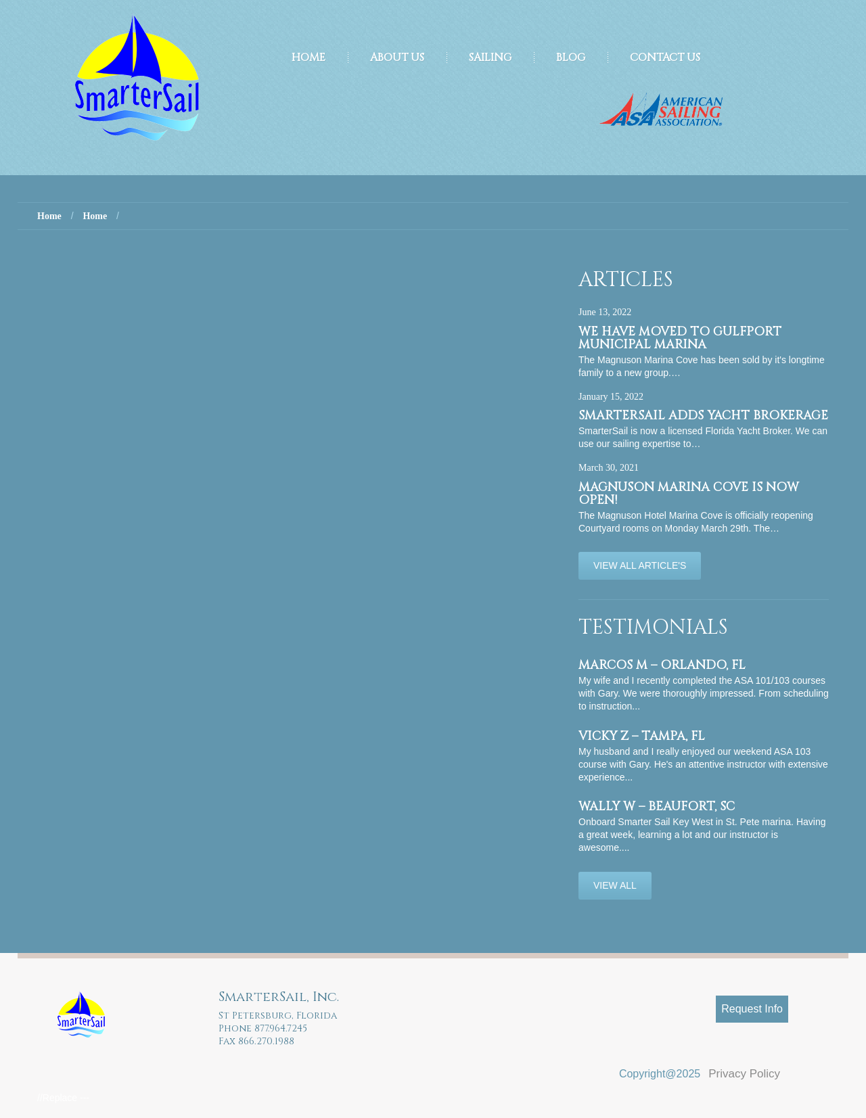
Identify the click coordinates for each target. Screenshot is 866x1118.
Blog (570, 57)
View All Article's (639, 565)
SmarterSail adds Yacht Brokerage (703, 415)
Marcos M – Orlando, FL (662, 665)
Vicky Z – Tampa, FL (641, 736)
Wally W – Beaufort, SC (656, 806)
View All (615, 885)
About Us (397, 57)
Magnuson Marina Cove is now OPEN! (688, 494)
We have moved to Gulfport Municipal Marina (679, 338)
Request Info (752, 1009)
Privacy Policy (744, 1073)
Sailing (490, 57)
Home (308, 57)
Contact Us (665, 57)
